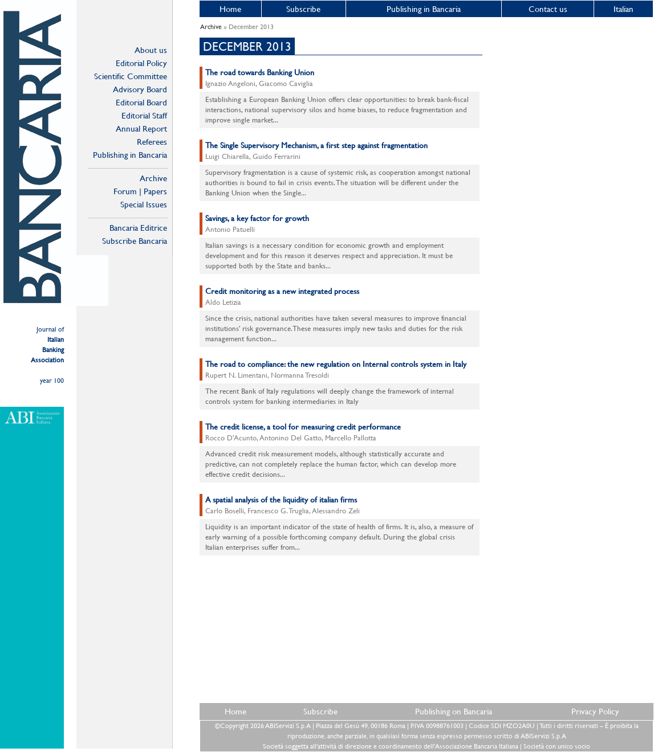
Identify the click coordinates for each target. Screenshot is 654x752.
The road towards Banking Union (259, 72)
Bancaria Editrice (138, 227)
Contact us (548, 9)
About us (151, 50)
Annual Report (141, 128)
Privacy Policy (595, 711)
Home (230, 9)
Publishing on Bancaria (453, 711)
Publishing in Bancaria (130, 155)
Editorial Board (141, 102)
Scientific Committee (130, 76)
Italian (623, 9)
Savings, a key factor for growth (257, 218)
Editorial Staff (144, 115)
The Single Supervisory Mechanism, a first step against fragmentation (316, 145)
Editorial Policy (141, 63)
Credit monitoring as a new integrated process (282, 291)
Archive (153, 178)
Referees (152, 141)
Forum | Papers (140, 191)
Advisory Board (140, 89)
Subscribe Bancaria (134, 241)
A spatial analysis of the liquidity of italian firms (281, 499)
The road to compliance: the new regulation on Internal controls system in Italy (335, 364)
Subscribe (303, 9)
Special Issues (143, 204)
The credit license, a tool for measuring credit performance (303, 426)
